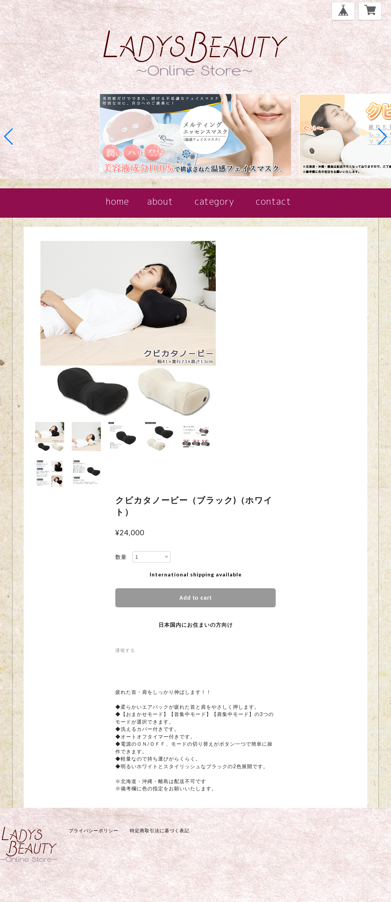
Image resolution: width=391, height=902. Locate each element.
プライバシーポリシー (93, 830)
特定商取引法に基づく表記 (159, 830)
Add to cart (195, 598)
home (119, 201)
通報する (125, 650)
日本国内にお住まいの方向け (195, 624)
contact (273, 201)
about (160, 201)
